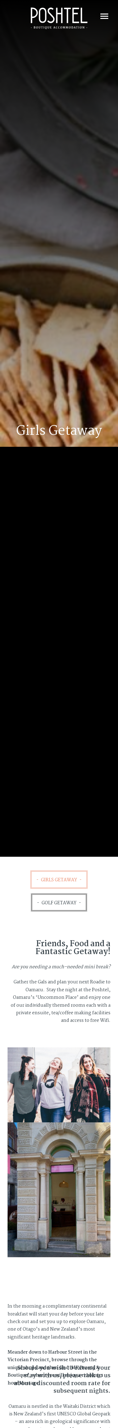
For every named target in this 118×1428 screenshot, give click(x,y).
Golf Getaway (59, 903)
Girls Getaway (59, 880)
